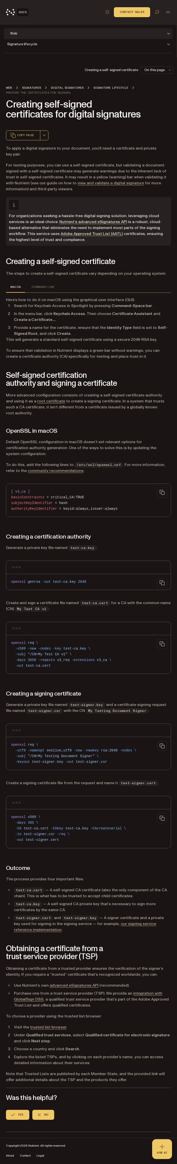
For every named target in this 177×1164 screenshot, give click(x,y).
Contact (25, 1156)
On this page (158, 70)
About (10, 1156)
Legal (40, 1156)
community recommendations (56, 470)
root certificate (51, 401)
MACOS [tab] (15, 286)
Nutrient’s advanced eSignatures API (93, 222)
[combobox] (44, 135)
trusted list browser (48, 1027)
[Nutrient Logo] (17, 12)
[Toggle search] (157, 12)
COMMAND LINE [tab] (43, 286)
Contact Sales (132, 11)
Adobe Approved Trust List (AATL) (92, 233)
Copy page (22, 135)
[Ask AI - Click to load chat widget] (162, 1149)
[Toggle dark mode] (107, 12)
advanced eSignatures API (74, 985)
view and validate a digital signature (111, 183)
